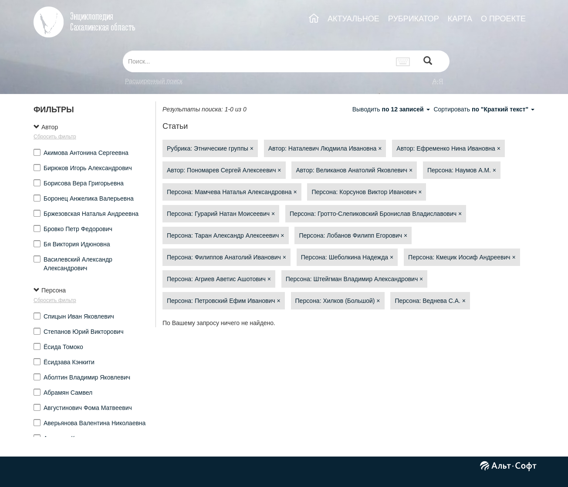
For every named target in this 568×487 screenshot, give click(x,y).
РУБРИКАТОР (413, 18)
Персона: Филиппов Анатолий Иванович (226, 257)
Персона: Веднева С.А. (430, 300)
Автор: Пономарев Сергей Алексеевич (224, 170)
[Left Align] (428, 61)
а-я (438, 80)
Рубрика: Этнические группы (210, 148)
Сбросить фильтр (55, 137)
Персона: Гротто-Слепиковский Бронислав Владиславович (376, 213)
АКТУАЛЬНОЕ (353, 18)
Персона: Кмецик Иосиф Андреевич (462, 257)
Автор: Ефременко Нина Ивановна (448, 148)
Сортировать (483, 109)
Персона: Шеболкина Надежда (347, 257)
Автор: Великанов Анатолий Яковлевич (354, 170)
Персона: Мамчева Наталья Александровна (232, 191)
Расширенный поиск (154, 80)
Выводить (392, 109)
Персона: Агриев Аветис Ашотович (219, 278)
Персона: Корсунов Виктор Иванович (366, 191)
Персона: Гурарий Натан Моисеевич (221, 213)
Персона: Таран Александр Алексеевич (225, 235)
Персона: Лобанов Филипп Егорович (353, 235)
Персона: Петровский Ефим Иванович (224, 300)
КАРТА (460, 18)
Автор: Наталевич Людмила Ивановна (325, 148)
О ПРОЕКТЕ (503, 18)
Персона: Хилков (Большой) (337, 300)
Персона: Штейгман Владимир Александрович (354, 278)
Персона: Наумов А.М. (461, 170)
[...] (257, 61)
